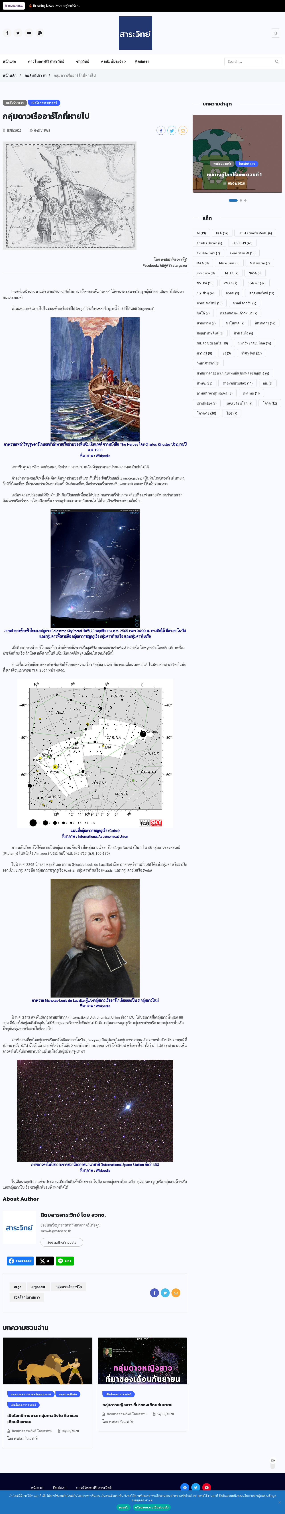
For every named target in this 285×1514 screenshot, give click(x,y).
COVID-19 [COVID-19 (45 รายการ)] (242, 243)
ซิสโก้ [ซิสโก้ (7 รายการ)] (203, 313)
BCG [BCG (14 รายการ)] (222, 233)
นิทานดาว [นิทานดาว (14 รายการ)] (265, 323)
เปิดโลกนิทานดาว (27, 1297)
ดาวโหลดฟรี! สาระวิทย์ (46, 61)
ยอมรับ (123, 1507)
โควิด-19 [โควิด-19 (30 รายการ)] (206, 413)
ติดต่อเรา (142, 61)
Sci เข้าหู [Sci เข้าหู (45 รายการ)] (206, 293)
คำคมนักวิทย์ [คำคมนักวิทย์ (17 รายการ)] (261, 293)
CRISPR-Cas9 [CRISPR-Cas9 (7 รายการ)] (208, 253)
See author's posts (61, 1242)
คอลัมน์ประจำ (112, 61)
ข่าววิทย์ (82, 61)
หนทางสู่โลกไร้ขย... (68, 6)
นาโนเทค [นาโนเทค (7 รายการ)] (235, 323)
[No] (279, 1502)
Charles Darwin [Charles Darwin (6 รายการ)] (209, 243)
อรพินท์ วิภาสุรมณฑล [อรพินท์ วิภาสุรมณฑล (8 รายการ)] (214, 393)
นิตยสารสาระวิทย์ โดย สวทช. (73, 1215)
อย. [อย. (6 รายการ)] (267, 383)
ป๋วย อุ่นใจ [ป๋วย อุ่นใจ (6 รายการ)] (243, 333)
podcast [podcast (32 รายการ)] (256, 283)
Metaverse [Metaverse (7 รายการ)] (260, 263)
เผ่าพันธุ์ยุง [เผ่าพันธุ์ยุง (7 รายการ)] (206, 403)
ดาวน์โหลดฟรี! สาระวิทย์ (94, 1488)
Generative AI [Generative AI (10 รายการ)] (242, 253)
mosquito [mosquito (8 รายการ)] (206, 273)
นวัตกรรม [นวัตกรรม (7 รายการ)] (206, 323)
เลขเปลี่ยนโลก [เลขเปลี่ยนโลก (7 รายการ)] (239, 403)
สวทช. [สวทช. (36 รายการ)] (204, 383)
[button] (233, 200)
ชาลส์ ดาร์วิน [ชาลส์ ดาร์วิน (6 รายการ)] (244, 303)
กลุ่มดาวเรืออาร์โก (68, 1287)
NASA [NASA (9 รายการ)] (255, 273)
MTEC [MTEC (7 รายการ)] (231, 273)
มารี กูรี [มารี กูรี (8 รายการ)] (204, 353)
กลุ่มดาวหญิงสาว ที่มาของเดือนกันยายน (137, 1405)
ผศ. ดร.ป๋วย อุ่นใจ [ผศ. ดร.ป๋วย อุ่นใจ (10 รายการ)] (212, 343)
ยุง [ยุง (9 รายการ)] (226, 353)
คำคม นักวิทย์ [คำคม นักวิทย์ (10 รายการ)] (209, 303)
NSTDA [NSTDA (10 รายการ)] (205, 283)
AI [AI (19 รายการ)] (201, 233)
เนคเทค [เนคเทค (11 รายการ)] (251, 393)
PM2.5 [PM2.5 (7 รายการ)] (230, 283)
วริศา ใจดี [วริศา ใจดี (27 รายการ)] (251, 353)
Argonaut (38, 1287)
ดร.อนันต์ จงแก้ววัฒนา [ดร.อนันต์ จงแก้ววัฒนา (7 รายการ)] (238, 313)
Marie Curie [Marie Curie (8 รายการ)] (229, 263)
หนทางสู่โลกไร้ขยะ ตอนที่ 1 (234, 174)
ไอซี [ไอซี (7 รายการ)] (231, 413)
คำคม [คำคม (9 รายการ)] (232, 293)
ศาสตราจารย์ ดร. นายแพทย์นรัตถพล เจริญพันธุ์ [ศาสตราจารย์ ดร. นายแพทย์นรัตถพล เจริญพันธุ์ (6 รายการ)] (233, 373)
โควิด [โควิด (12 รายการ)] (270, 403)
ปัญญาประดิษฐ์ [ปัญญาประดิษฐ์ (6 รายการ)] (210, 333)
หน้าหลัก (9, 75)
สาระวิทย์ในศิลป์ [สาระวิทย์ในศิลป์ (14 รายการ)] (237, 383)
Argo (17, 1287)
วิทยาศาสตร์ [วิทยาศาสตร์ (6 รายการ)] (208, 363)
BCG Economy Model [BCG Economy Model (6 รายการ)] (255, 233)
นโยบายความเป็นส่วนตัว (152, 1507)
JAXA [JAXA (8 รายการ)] (203, 263)
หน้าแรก (9, 61)
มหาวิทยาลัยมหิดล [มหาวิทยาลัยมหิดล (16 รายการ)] (254, 343)
